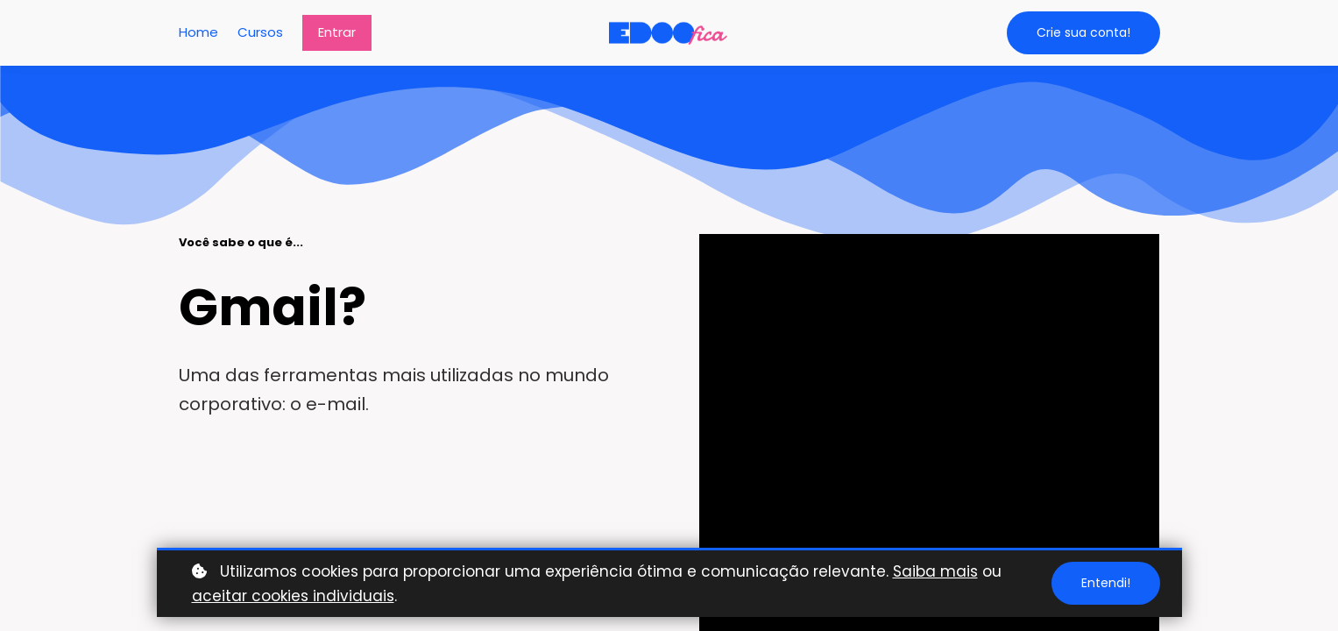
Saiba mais (935, 571)
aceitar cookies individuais (293, 595)
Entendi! (1105, 583)
